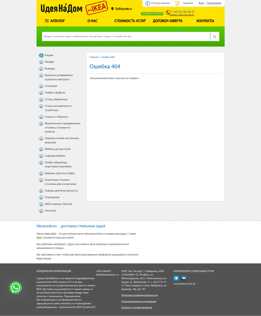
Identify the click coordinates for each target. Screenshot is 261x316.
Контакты (205, 21)
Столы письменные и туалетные (58, 108)
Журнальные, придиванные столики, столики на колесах (62, 127)
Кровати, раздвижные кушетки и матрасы (59, 77)
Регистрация (214, 3)
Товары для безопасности (61, 190)
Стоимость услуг (130, 21)
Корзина (188, 3)
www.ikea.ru (67, 303)
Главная (94, 57)
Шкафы (49, 61)
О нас (92, 21)
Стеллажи (51, 86)
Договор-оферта (167, 21)
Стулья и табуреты (56, 116)
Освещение (52, 197)
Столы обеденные (56, 99)
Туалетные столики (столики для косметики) (60, 182)
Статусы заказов (160, 3)
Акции (49, 55)
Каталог (55, 21)
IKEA (53, 234)
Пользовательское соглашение (138, 301)
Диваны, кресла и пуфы (60, 173)
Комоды (50, 68)
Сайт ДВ (192, 284)
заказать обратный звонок (182, 15)
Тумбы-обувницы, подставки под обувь (58, 164)
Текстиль (50, 210)
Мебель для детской (57, 149)
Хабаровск (121, 9)
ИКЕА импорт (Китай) (58, 204)
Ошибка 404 (108, 57)
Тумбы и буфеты (55, 92)
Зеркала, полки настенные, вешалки (62, 140)
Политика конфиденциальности (139, 295)
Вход (201, 3)
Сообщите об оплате (152, 14)
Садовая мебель (55, 156)
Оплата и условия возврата (136, 307)
